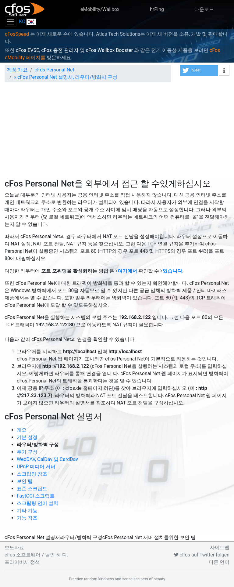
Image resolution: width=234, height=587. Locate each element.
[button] (199, 70)
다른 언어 (219, 562)
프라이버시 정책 (22, 562)
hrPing (157, 9)
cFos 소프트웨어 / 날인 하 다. (36, 555)
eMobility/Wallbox (99, 9)
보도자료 (14, 547)
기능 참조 (27, 518)
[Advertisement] (117, 133)
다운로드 (204, 9)
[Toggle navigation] (10, 21)
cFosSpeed (17, 34)
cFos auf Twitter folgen (201, 555)
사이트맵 (219, 547)
